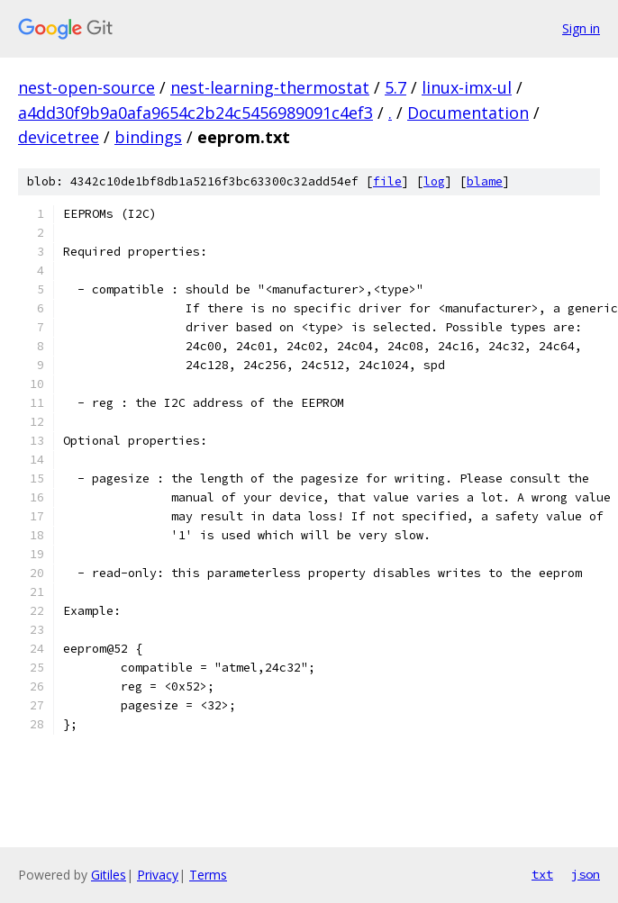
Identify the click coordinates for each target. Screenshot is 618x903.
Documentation (468, 112)
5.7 (395, 87)
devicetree (58, 137)
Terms (208, 874)
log (434, 181)
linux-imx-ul (467, 87)
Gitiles (108, 874)
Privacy (157, 874)
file (387, 181)
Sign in (581, 28)
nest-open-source (86, 87)
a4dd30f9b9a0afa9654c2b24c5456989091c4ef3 (195, 112)
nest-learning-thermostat (269, 87)
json (585, 874)
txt (542, 874)
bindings (148, 137)
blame (485, 181)
